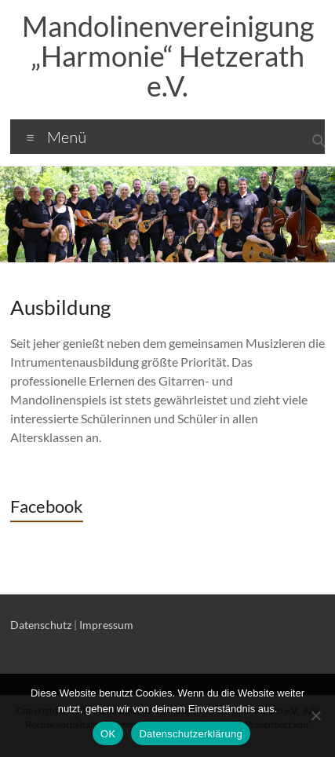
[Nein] (315, 715)
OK (107, 734)
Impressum (106, 624)
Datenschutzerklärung (190, 734)
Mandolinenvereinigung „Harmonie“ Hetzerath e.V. (168, 56)
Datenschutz (40, 624)
